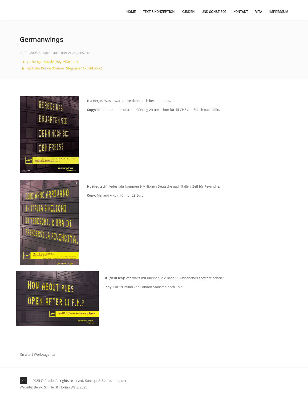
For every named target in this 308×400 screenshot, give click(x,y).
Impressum (278, 12)
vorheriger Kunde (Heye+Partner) (50, 61)
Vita (258, 12)
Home (131, 12)
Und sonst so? (214, 12)
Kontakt (240, 12)
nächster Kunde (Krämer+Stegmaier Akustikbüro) (62, 68)
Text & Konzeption (158, 12)
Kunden (188, 12)
